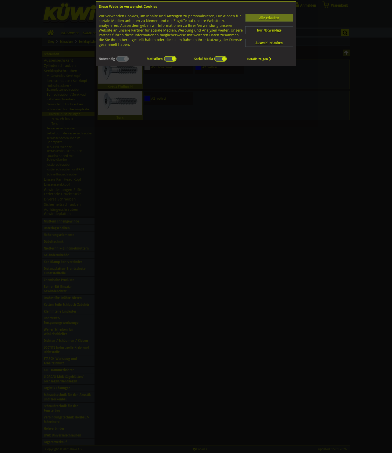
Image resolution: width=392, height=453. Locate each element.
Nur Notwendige (269, 30)
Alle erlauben (269, 17)
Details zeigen (259, 59)
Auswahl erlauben (269, 42)
